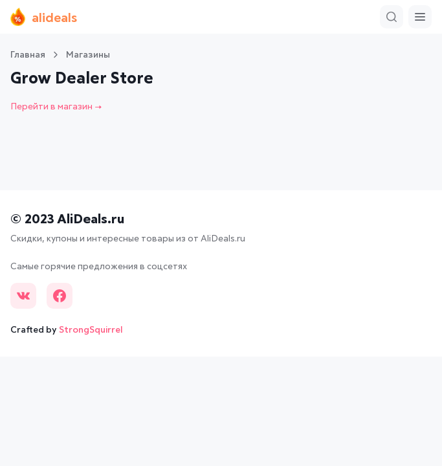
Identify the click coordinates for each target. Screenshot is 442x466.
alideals (43, 17)
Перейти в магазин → (56, 106)
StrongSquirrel (91, 330)
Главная (27, 55)
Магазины (88, 55)
